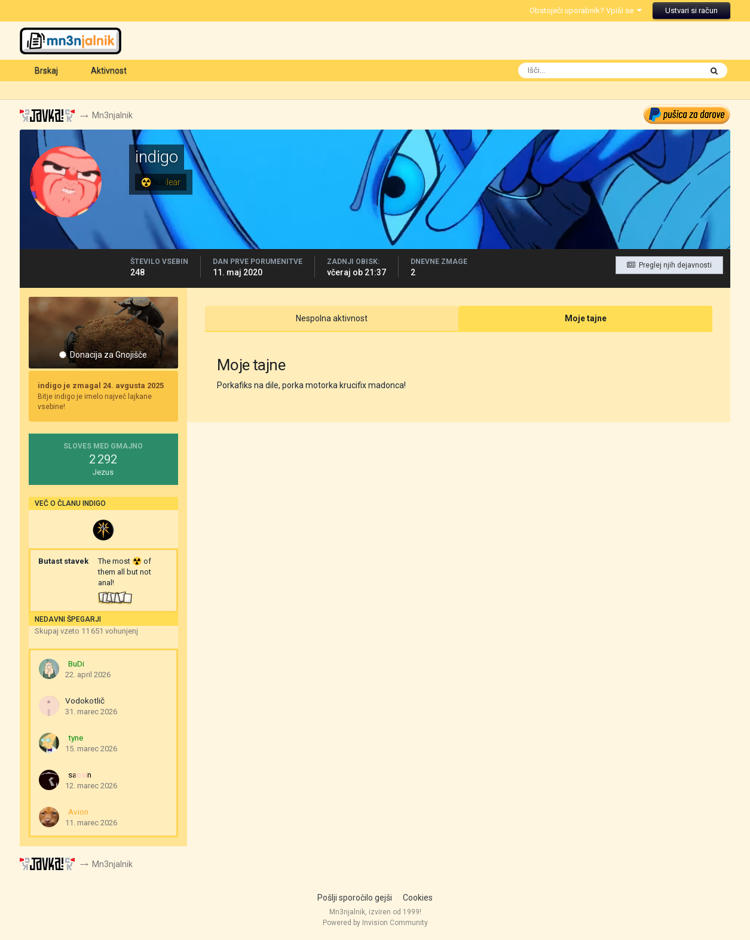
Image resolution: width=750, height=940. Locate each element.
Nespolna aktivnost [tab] (332, 318)
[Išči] (564, 70)
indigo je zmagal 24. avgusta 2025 (101, 385)
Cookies (418, 897)
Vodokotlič (85, 700)
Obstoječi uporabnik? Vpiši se (585, 10)
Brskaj (46, 70)
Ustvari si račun (691, 10)
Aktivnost (109, 70)
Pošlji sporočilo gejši (354, 897)
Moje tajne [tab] (586, 318)
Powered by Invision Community (375, 923)
